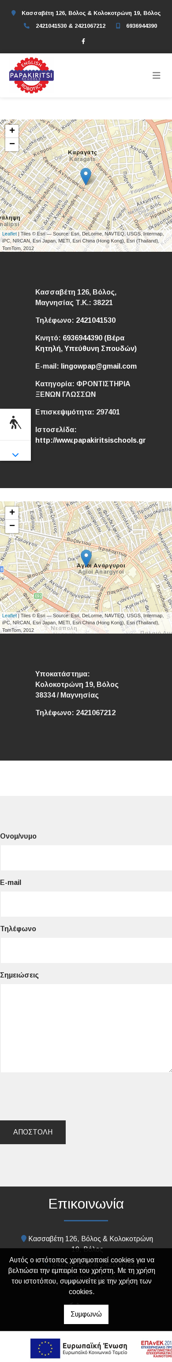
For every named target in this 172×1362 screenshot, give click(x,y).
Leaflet (9, 233)
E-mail (10, 882)
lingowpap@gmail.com (99, 366)
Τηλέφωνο (18, 929)
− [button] (12, 144)
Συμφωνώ (86, 1314)
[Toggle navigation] (156, 75)
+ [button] (12, 131)
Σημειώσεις (19, 975)
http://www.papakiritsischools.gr (90, 440)
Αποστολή (32, 1132)
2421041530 (96, 320)
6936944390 (141, 25)
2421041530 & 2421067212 (70, 25)
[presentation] (69, 1096)
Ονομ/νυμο (18, 836)
